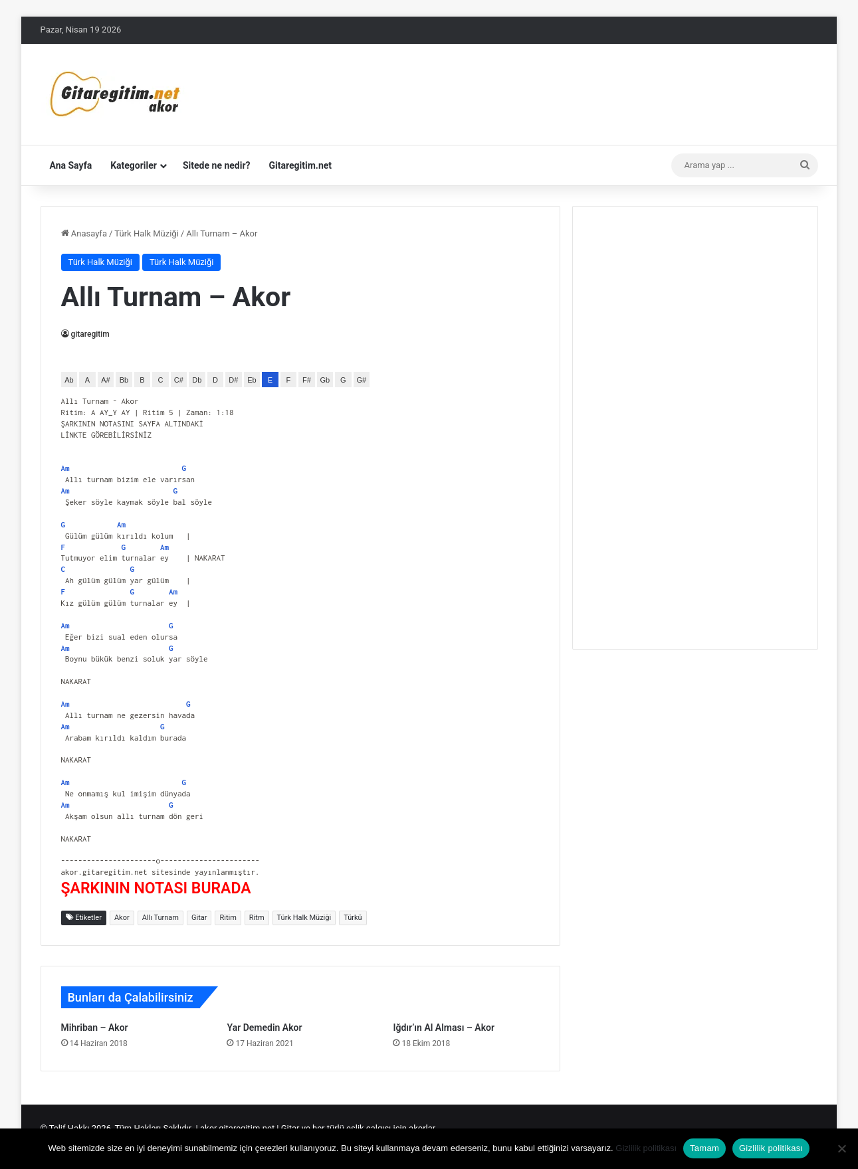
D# (233, 380)
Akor (122, 917)
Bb (124, 380)
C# (178, 380)
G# (362, 380)
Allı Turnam (160, 917)
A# (105, 380)
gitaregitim (90, 334)
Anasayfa (84, 233)
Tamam (704, 1148)
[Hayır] (841, 1148)
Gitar (199, 917)
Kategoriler (133, 165)
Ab (68, 380)
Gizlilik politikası (646, 1148)
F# (306, 380)
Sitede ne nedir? (217, 165)
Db (196, 380)
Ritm (257, 917)
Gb (325, 380)
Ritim (227, 917)
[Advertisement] (695, 425)
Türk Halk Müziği (146, 233)
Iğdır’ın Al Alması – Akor (443, 1027)
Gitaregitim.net (300, 165)
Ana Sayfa (71, 165)
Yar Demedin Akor (264, 1027)
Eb (251, 380)
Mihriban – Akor (94, 1027)
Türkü (353, 917)
